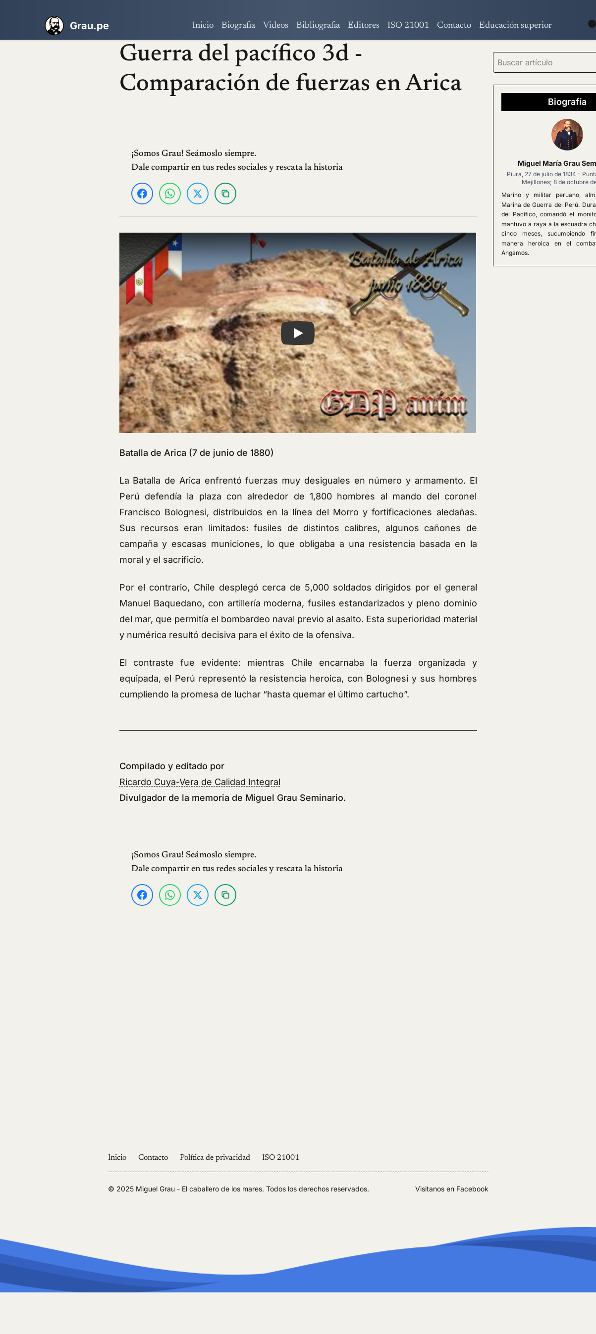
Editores (363, 25)
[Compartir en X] (198, 193)
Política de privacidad (215, 1158)
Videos (275, 25)
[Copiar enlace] (225, 193)
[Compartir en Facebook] (142, 193)
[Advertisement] (55, 188)
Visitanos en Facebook (451, 1189)
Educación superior (515, 25)
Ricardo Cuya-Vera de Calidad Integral (199, 782)
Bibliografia (318, 25)
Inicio (203, 25)
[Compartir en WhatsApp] (170, 193)
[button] (297, 333)
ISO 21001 (408, 25)
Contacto (454, 25)
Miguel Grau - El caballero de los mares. (200, 1189)
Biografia (238, 25)
